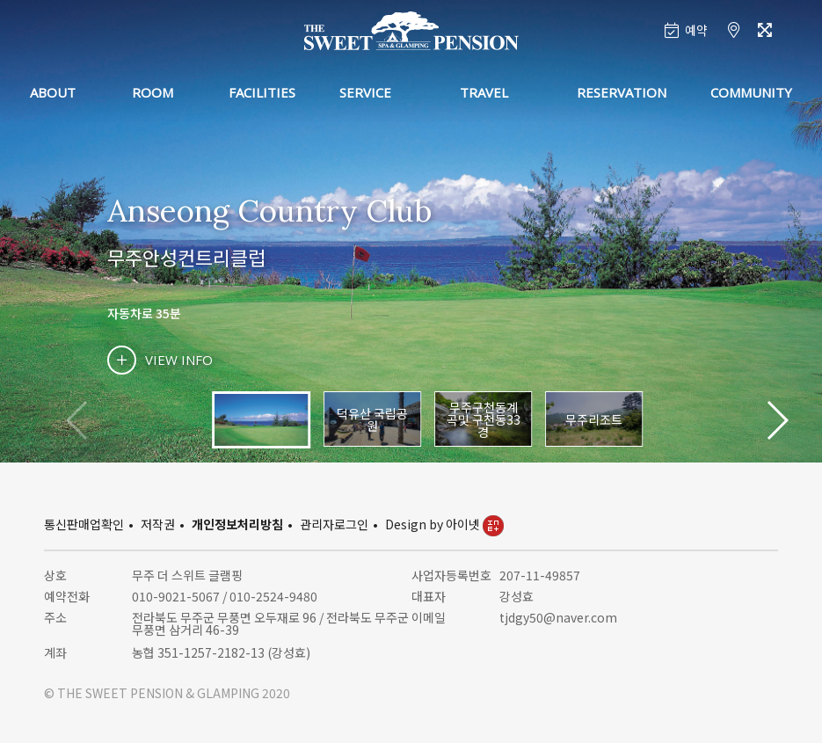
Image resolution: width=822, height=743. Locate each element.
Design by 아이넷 (444, 524)
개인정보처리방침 (237, 524)
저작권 (158, 524)
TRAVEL (484, 92)
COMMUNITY (751, 92)
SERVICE (365, 92)
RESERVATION (621, 92)
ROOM (152, 92)
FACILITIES (262, 92)
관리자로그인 (334, 524)
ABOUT (53, 92)
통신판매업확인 (84, 524)
